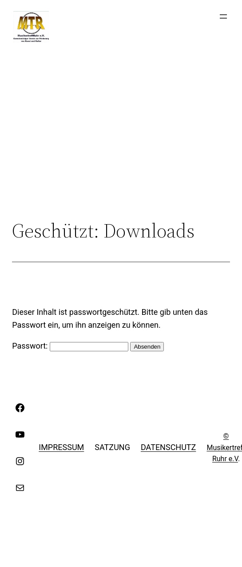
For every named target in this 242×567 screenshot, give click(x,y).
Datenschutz (168, 447)
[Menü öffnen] (223, 16)
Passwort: (70, 345)
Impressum (61, 447)
